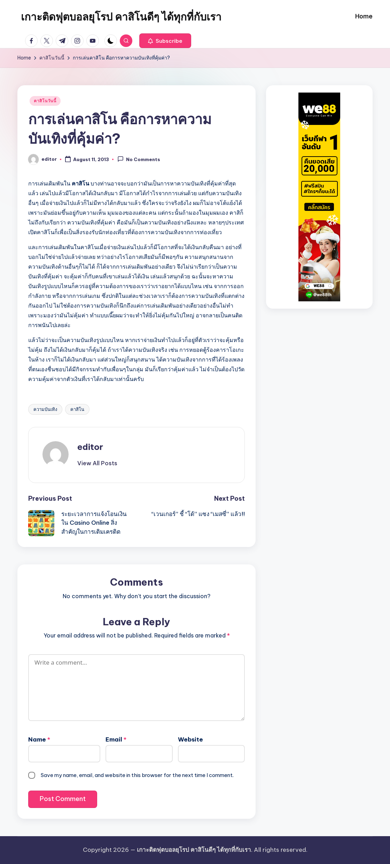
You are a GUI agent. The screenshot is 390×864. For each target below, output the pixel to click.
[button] (165, 40)
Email (116, 739)
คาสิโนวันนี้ (45, 100)
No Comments (138, 159)
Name (39, 739)
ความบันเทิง (45, 409)
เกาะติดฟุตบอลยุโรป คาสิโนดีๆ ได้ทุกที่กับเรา (121, 16)
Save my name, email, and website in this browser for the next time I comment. (137, 775)
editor (90, 447)
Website (190, 739)
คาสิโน (77, 409)
